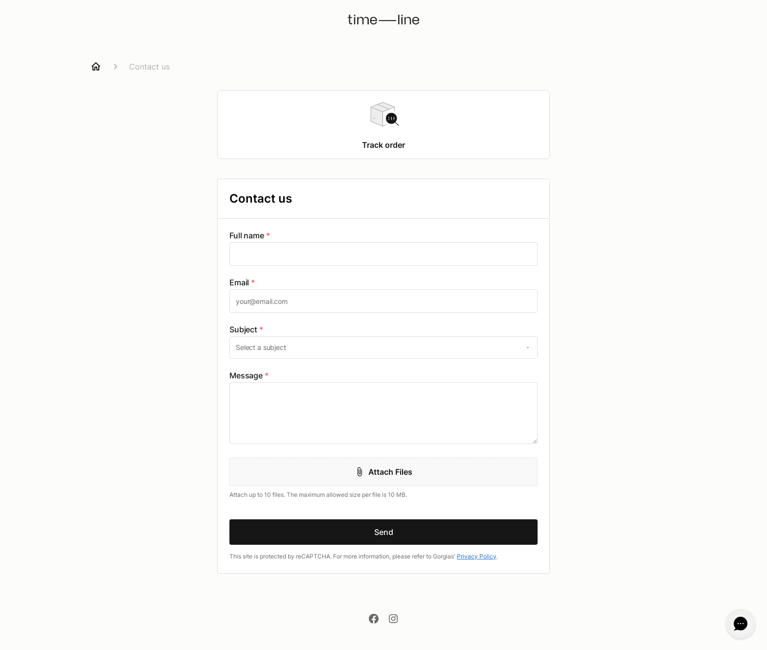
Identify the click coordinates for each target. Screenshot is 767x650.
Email (242, 282)
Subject (246, 329)
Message (249, 375)
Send (383, 532)
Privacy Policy (476, 556)
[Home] (96, 66)
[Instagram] (393, 620)
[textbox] (383, 254)
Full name (249, 235)
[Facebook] (374, 620)
